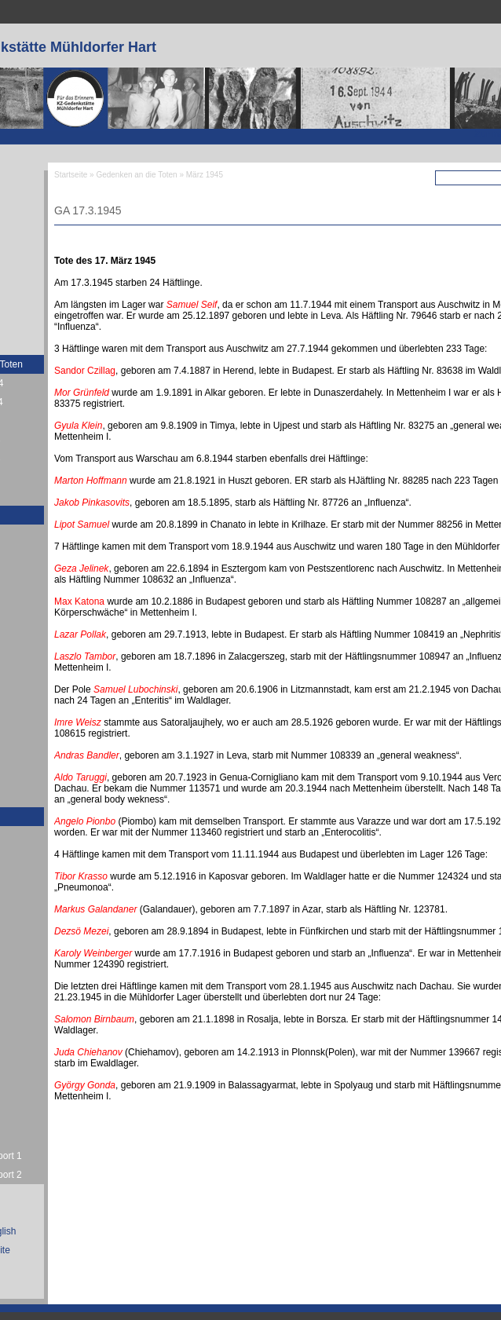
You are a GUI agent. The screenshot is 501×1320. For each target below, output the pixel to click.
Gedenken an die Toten (136, 174)
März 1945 (204, 174)
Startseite (70, 174)
